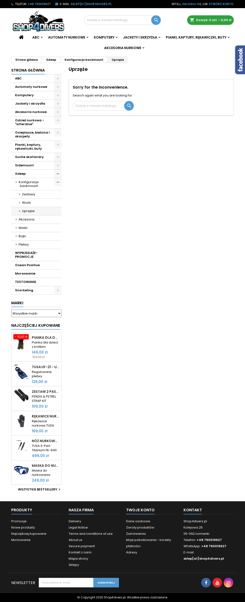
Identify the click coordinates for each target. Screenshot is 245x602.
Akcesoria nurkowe (122, 47)
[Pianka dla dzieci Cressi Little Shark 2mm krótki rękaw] (21, 337)
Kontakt (193, 510)
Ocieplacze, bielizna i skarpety (32, 134)
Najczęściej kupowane (28, 533)
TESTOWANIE (25, 282)
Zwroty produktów (140, 527)
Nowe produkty (23, 527)
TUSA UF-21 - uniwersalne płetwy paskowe (45, 367)
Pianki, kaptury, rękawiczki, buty (196, 37)
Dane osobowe (138, 521)
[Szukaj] (122, 20)
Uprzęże (28, 211)
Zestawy (28, 194)
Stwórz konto (221, 4)
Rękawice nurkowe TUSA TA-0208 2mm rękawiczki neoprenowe (45, 416)
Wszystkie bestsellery (39, 489)
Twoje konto (140, 510)
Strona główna (28, 70)
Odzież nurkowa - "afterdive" (29, 122)
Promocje (19, 521)
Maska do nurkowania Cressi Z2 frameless (45, 465)
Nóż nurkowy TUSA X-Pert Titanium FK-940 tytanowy (45, 441)
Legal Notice (78, 527)
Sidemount (24, 165)
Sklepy (74, 565)
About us (75, 540)
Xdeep (20, 173)
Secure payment (82, 546)
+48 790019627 (39, 4)
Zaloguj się (191, 4)
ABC (35, 37)
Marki (17, 303)
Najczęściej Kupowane (35, 325)
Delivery (75, 521)
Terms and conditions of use (91, 533)
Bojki (22, 236)
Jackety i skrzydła (140, 37)
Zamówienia (136, 533)
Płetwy (24, 244)
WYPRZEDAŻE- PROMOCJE (26, 255)
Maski (23, 227)
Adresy (131, 552)
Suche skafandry (29, 157)
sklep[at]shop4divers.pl (91, 4)
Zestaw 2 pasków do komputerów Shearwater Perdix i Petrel (45, 392)
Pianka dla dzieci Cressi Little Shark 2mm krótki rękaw (45, 337)
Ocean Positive (27, 265)
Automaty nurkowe (66, 37)
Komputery (104, 37)
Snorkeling (24, 290)
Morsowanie (25, 273)
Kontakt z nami (80, 552)
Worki (26, 202)
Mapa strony (78, 558)
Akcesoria (26, 219)
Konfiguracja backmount (29, 184)
